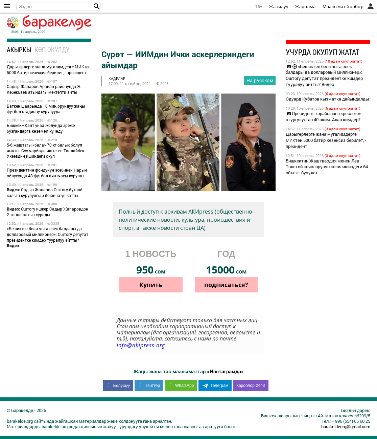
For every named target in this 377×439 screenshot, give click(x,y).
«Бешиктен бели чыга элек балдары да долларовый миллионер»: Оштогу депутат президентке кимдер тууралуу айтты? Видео (324, 75)
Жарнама (305, 6)
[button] (97, 6)
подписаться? (226, 285)
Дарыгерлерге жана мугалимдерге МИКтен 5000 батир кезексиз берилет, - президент (49, 69)
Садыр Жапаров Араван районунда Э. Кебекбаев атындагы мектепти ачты (44, 89)
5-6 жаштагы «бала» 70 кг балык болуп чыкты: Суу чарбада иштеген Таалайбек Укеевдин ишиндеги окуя (45, 150)
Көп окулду (51, 49)
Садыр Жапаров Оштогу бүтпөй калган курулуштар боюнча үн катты (45, 192)
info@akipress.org (141, 345)
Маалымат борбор (343, 6)
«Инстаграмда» (225, 371)
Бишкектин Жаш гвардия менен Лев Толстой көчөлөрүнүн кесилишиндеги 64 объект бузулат (327, 167)
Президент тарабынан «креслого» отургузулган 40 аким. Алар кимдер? (323, 116)
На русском (259, 80)
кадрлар (117, 78)
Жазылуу (278, 6)
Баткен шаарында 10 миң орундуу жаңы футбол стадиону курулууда (46, 108)
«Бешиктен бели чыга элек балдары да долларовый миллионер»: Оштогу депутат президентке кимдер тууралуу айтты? (47, 237)
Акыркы (19, 49)
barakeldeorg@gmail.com (345, 426)
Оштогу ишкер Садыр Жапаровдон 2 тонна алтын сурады (47, 211)
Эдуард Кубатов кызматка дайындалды (327, 99)
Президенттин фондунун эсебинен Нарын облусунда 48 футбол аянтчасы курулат (47, 172)
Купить (150, 285)
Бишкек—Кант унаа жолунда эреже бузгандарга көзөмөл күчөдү (41, 128)
